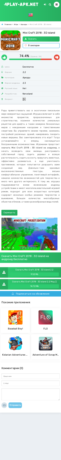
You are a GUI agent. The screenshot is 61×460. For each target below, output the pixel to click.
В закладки (32, 45)
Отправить (15, 405)
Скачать (31, 39)
